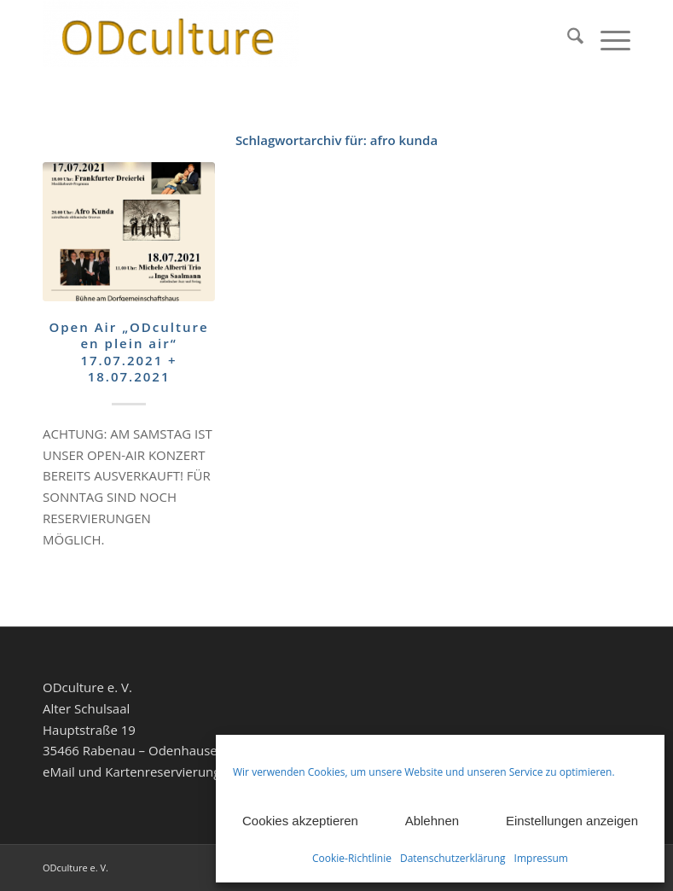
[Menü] (606, 38)
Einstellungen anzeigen (572, 820)
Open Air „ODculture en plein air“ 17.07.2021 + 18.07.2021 (128, 352)
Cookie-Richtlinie (352, 858)
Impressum (541, 858)
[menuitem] (566, 38)
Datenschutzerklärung (453, 858)
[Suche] (566, 38)
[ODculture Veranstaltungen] (171, 38)
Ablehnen (432, 820)
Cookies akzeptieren (300, 820)
